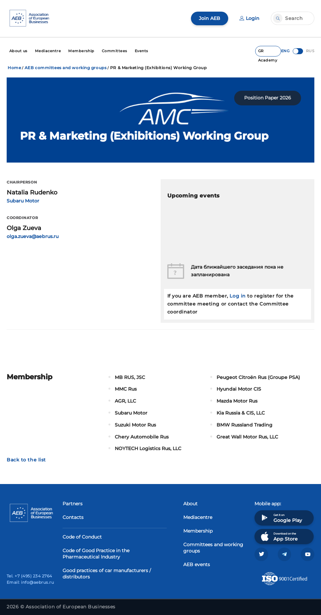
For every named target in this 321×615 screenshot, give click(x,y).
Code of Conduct (82, 536)
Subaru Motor (23, 200)
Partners (72, 503)
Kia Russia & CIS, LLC (241, 412)
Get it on (280, 517)
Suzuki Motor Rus (135, 424)
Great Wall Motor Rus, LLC (247, 436)
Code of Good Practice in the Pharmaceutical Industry (96, 553)
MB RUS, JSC (130, 376)
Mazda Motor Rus (237, 400)
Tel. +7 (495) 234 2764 (29, 575)
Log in (237, 295)
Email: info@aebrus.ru (30, 581)
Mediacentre (197, 517)
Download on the (278, 535)
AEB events (196, 564)
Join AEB (209, 18)
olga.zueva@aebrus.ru (33, 236)
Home (14, 66)
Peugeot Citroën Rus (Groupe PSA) (258, 376)
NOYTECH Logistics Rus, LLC (148, 448)
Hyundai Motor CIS (239, 388)
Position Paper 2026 (267, 97)
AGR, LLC (125, 400)
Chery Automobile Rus (142, 436)
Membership (198, 530)
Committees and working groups (213, 547)
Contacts (73, 517)
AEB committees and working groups (65, 66)
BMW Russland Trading (244, 424)
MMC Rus (126, 388)
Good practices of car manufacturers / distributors (107, 573)
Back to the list (26, 459)
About (190, 503)
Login (249, 18)
